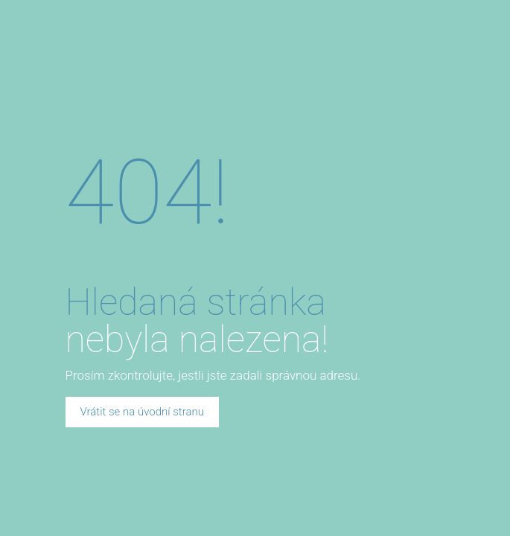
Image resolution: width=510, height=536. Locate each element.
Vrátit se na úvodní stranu (142, 411)
